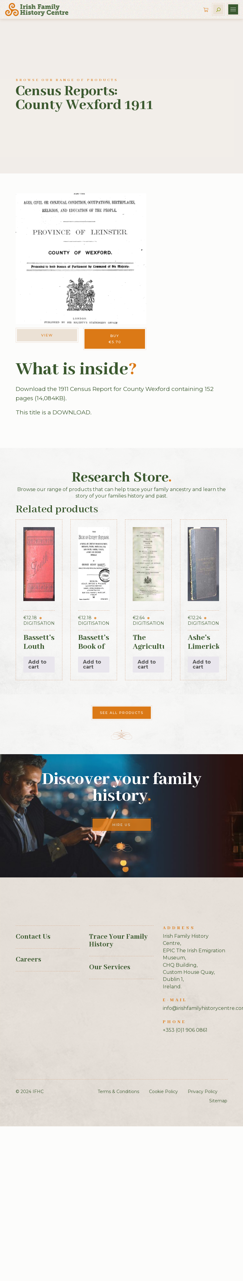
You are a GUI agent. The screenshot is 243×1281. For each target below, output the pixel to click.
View (47, 335)
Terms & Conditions (118, 1091)
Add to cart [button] (37, 664)
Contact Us (33, 937)
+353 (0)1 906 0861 (185, 1030)
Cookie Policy (163, 1091)
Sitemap (218, 1101)
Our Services (109, 967)
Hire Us (121, 825)
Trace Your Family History (118, 941)
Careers (28, 959)
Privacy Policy (203, 1091)
